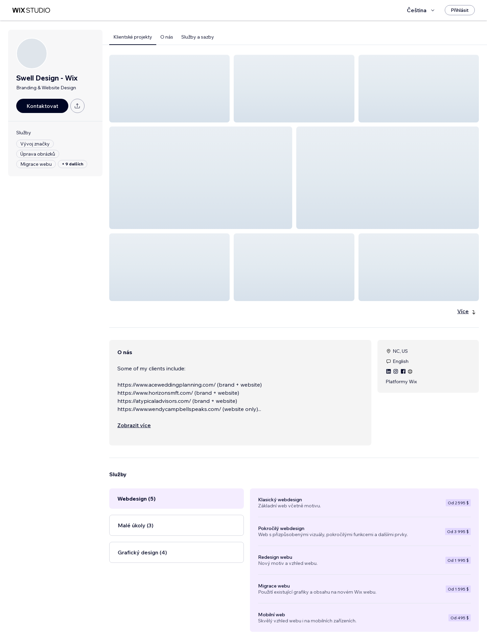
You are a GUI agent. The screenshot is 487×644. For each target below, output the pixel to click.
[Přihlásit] (460, 10)
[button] (169, 88)
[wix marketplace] (31, 10)
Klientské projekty (132, 37)
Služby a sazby (197, 37)
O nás (166, 37)
